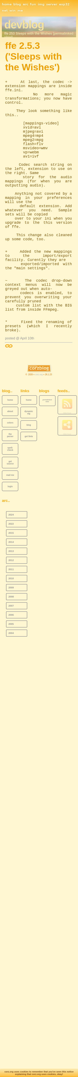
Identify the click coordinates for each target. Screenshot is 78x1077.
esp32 (64, 4)
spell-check (10, 449)
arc (25, 4)
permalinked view (47, 401)
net (5, 10)
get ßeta (29, 436)
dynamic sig (28, 412)
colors (10, 423)
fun (33, 4)
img (41, 4)
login (10, 486)
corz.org (39, 374)
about (10, 411)
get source (10, 462)
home (7, 4)
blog (17, 4)
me (20, 10)
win (12, 10)
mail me (10, 475)
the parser (10, 435)
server (51, 4)
